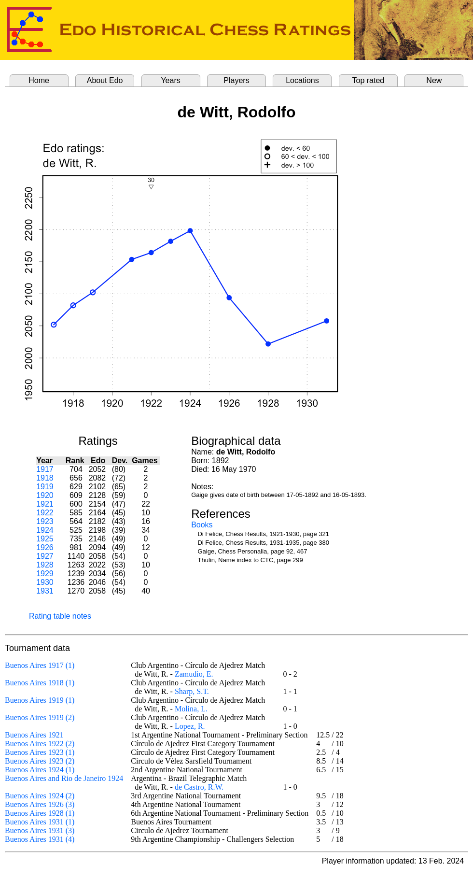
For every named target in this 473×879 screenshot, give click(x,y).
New (434, 80)
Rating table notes (60, 616)
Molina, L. (191, 709)
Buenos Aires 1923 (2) (39, 761)
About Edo (105, 80)
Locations (302, 80)
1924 (45, 530)
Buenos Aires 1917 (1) (39, 665)
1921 (45, 504)
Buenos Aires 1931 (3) (39, 830)
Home (38, 80)
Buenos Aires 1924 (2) (39, 796)
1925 (45, 539)
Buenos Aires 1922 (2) (39, 743)
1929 (45, 573)
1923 (45, 521)
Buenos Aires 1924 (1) (39, 770)
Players (236, 80)
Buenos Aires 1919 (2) (39, 717)
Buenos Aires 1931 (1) (39, 822)
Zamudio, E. (194, 674)
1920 (45, 495)
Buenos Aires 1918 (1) (39, 683)
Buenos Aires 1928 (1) (39, 813)
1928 (45, 565)
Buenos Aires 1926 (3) (39, 804)
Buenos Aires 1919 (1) (39, 700)
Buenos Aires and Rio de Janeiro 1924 (64, 778)
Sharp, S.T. (192, 691)
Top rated (368, 80)
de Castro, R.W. (199, 787)
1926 (45, 547)
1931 (45, 591)
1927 (45, 556)
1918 (45, 478)
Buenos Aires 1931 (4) (39, 839)
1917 (45, 469)
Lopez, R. (190, 726)
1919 (45, 486)
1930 (45, 582)
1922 (45, 513)
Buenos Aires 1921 (34, 735)
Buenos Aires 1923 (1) (39, 752)
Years (170, 80)
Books (201, 525)
